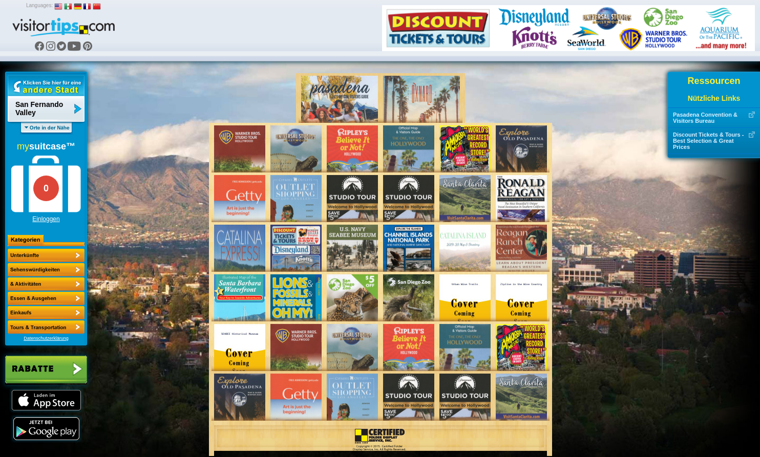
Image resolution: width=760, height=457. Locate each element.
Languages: (39, 5)
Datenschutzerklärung (46, 338)
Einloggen (45, 219)
